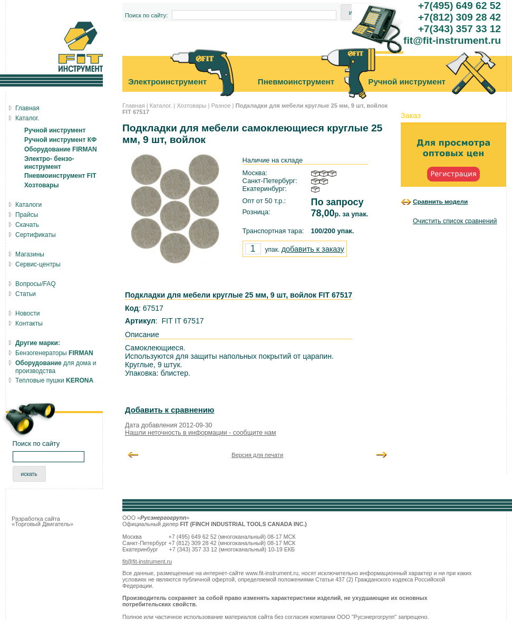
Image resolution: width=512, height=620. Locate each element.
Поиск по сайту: (146, 15)
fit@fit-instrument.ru (147, 561)
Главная (133, 105)
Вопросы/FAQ (35, 284)
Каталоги (28, 204)
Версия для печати (257, 455)
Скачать (27, 224)
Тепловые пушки (54, 380)
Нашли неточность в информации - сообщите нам (200, 432)
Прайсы (26, 214)
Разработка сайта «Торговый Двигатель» (42, 521)
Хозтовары (191, 105)
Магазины (29, 254)
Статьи (25, 294)
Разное (220, 105)
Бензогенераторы (54, 353)
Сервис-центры (38, 264)
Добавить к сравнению (169, 410)
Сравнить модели (440, 201)
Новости (27, 313)
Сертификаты (35, 235)
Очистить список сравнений (455, 221)
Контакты (29, 323)
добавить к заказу (313, 249)
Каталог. (161, 105)
